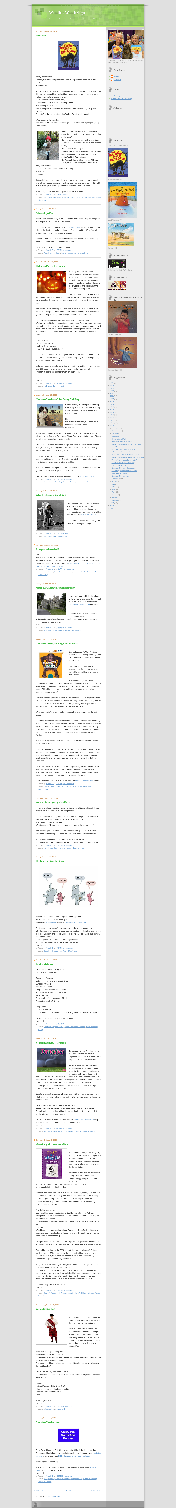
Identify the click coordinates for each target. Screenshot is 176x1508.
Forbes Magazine (73, 227)
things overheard (79, 848)
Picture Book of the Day (83, 1120)
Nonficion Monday (69, 482)
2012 (112, 420)
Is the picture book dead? (47, 549)
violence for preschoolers (85, 1131)
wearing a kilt (60, 1409)
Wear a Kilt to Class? (45, 1309)
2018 (112, 404)
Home (68, 1490)
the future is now (83, 253)
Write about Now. (87, 476)
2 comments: (67, 1476)
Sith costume (92, 197)
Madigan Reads (76, 1479)
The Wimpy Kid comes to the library (53, 1144)
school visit (67, 630)
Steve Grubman (76, 786)
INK (45, 1479)
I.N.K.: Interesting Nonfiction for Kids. (74, 1456)
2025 (112, 385)
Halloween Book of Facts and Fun (74, 197)
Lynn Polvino (48, 572)
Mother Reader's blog (84, 781)
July (113, 484)
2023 (112, 391)
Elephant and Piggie (59, 951)
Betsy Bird (47, 951)
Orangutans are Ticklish (60, 786)
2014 (112, 415)
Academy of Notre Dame (79, 605)
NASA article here (88, 515)
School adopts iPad (44, 213)
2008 (112, 505)
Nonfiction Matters (44, 1482)
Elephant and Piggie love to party (51, 861)
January (115, 500)
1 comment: (67, 194)
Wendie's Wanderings (67, 13)
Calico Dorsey (49, 482)
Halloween (41, 35)
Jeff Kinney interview (86, 1293)
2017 (112, 407)
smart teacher (67, 848)
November (116, 431)
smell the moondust (59, 536)
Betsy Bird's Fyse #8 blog (75, 922)
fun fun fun (48, 197)
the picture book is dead (63, 572)
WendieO (117, 80)
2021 (112, 396)
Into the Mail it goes (45, 964)
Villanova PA (77, 630)
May (113, 489)
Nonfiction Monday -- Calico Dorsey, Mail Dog (57, 399)
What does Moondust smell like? (51, 495)
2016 (112, 409)
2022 (112, 393)
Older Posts (96, 1490)
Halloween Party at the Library (50, 266)
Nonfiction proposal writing (53, 1027)
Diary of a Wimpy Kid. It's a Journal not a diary (61, 1293)
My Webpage (116, 96)
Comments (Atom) (53, 1496)
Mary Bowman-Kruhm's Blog (121, 99)
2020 (112, 399)
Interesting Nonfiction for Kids (59, 1479)
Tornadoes (71, 1131)
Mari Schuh (48, 1131)
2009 (112, 503)
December (116, 428)
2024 (112, 388)
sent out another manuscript (75, 1027)
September (116, 479)
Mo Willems (51, 922)
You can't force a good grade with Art (53, 802)
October (115, 433)
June (114, 487)
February (115, 497)
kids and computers (68, 253)
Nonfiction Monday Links (48, 1422)
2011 (112, 423)
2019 (112, 401)
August (114, 481)
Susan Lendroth (83, 482)
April (114, 492)
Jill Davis (47, 786)
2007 (112, 508)
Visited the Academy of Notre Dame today (55, 587)
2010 (112, 425)
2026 (112, 383)
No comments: (67, 250)
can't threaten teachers (52, 848)
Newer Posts (39, 1490)
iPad (45, 253)
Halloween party (59, 386)
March (114, 495)
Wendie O (117, 76)
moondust (47, 536)
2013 (112, 417)
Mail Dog (58, 482)
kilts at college (49, 1409)
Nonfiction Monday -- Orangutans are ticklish (57, 643)
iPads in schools (54, 253)
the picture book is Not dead (83, 572)
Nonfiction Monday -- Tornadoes (51, 1042)
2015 (112, 412)
